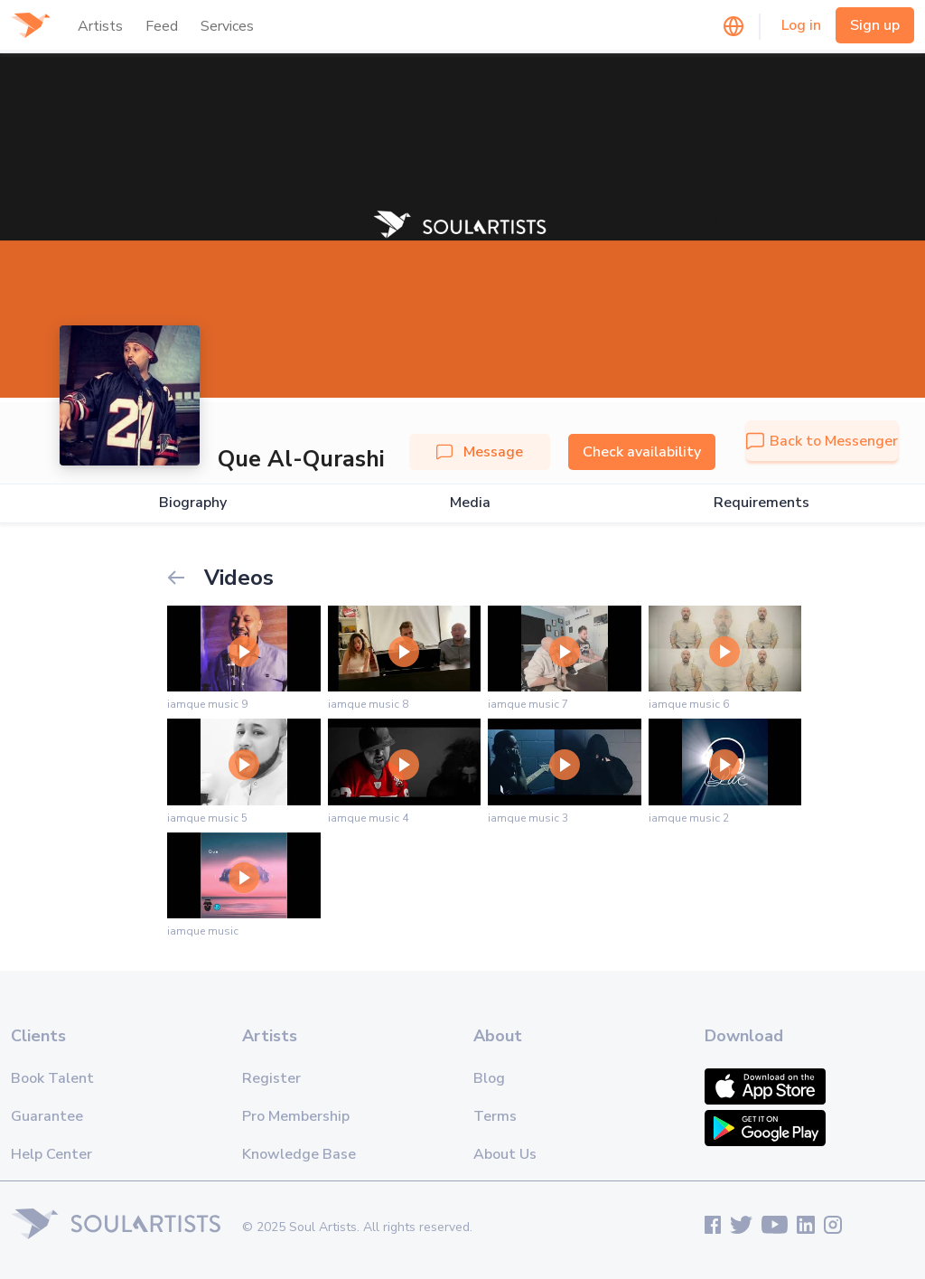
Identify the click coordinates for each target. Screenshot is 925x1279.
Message (479, 452)
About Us (505, 1154)
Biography (193, 503)
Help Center (51, 1154)
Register (271, 1078)
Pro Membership (296, 1116)
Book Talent (52, 1078)
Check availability (642, 452)
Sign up (875, 25)
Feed (161, 26)
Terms (495, 1116)
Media (470, 503)
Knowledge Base (299, 1154)
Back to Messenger (822, 441)
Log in (801, 25)
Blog (489, 1078)
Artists (100, 26)
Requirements (761, 503)
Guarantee (47, 1116)
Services (227, 26)
